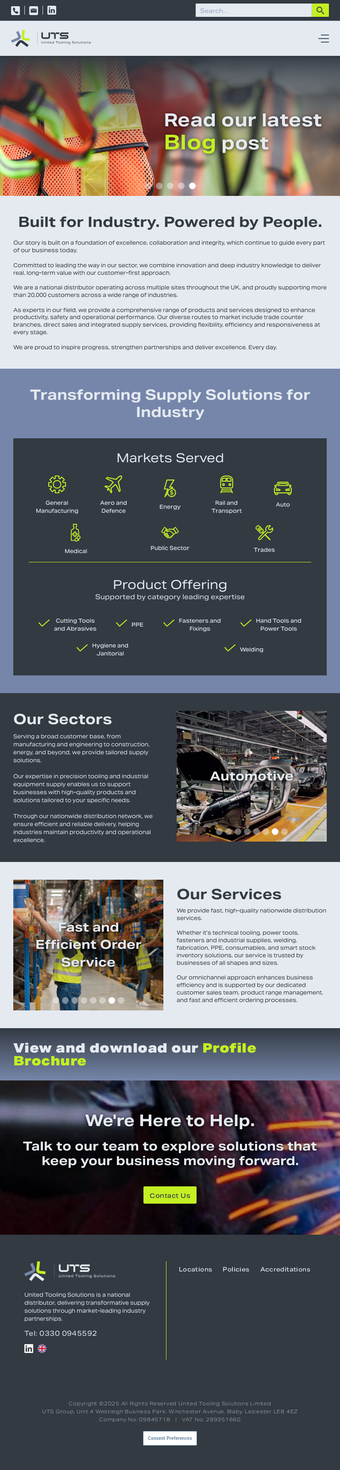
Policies (236, 1269)
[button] (321, 38)
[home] (51, 38)
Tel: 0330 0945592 (60, 1333)
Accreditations (285, 1269)
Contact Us (170, 1196)
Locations (195, 1269)
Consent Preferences (170, 1438)
